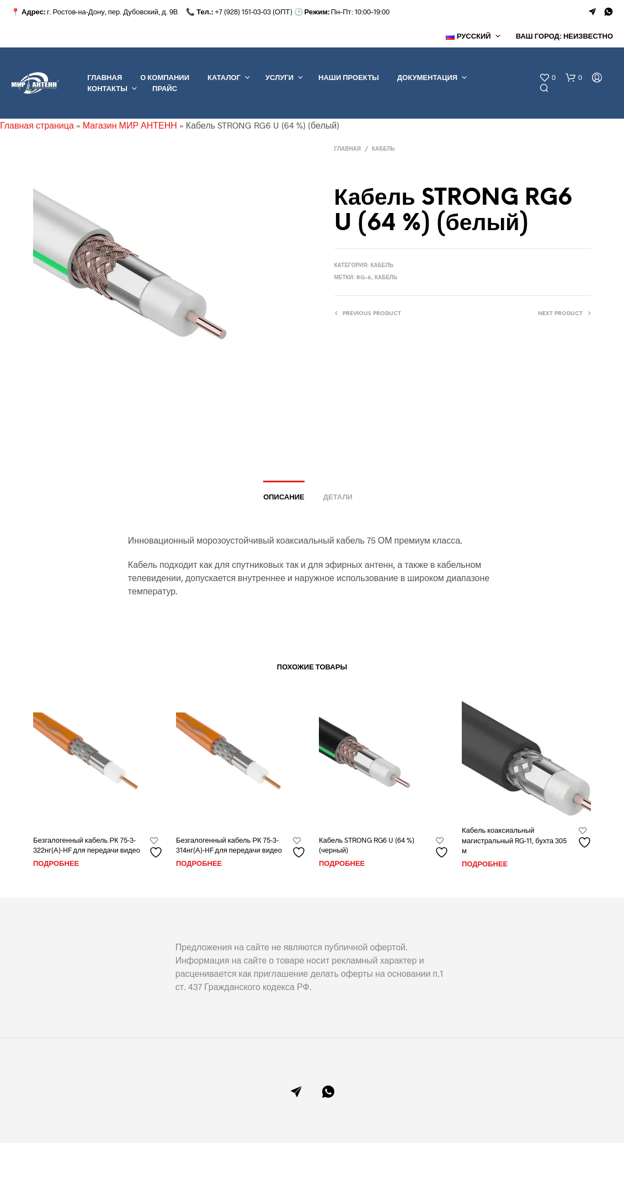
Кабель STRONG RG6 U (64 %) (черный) (366, 845)
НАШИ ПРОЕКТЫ (348, 78)
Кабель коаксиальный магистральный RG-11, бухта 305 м (514, 840)
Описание (284, 497)
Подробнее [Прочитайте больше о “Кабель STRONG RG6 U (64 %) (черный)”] (342, 864)
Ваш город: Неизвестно (564, 36)
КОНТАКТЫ (107, 89)
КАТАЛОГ (224, 78)
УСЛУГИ (279, 78)
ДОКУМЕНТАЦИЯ (427, 78)
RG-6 (363, 278)
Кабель (386, 278)
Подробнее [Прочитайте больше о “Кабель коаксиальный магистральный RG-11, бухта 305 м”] (485, 864)
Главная (347, 149)
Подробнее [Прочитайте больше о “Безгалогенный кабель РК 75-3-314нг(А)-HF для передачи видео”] (199, 864)
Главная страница (37, 125)
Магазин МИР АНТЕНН (130, 125)
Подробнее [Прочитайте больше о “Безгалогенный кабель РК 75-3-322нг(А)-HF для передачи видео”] (56, 864)
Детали (338, 497)
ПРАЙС (164, 89)
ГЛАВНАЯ (104, 78)
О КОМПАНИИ (164, 78)
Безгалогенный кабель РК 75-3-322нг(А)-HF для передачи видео (86, 845)
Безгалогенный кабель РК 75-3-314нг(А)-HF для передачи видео (229, 845)
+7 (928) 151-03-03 (243, 11)
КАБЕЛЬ (383, 149)
